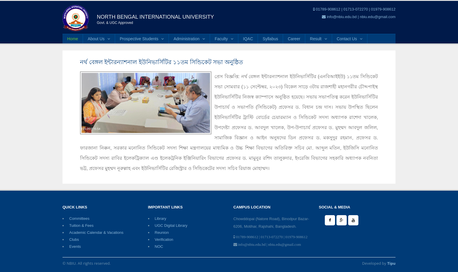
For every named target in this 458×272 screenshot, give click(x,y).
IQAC (248, 38)
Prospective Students (142, 38)
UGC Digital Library (171, 225)
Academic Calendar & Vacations (96, 232)
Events (75, 246)
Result (318, 38)
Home (72, 38)
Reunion (162, 232)
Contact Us (349, 38)
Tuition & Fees (81, 225)
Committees (79, 218)
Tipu (391, 263)
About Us (99, 38)
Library (160, 218)
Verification (164, 239)
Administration (189, 38)
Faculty (224, 38)
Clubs (74, 239)
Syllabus (270, 38)
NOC (159, 246)
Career (294, 38)
